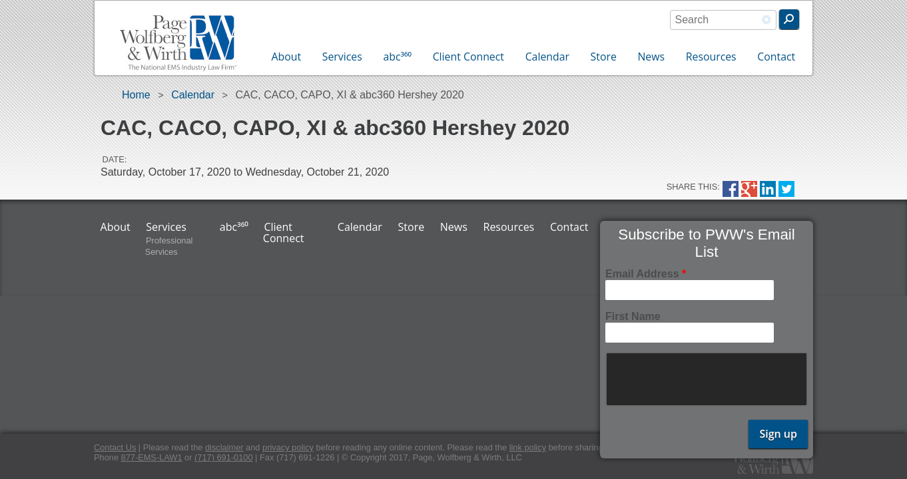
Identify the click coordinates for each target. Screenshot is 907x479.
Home (136, 94)
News (651, 56)
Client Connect (468, 56)
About (287, 56)
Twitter (786, 189)
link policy (527, 447)
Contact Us (115, 447)
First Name (633, 316)
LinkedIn (768, 189)
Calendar (547, 56)
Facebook (731, 189)
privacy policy (288, 447)
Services (342, 56)
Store (604, 56)
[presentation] (708, 379)
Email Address (645, 273)
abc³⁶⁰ (397, 56)
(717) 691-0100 (223, 457)
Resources (711, 56)
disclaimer (224, 447)
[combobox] (723, 20)
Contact (776, 56)
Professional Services (169, 246)
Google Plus (749, 189)
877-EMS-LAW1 (151, 457)
